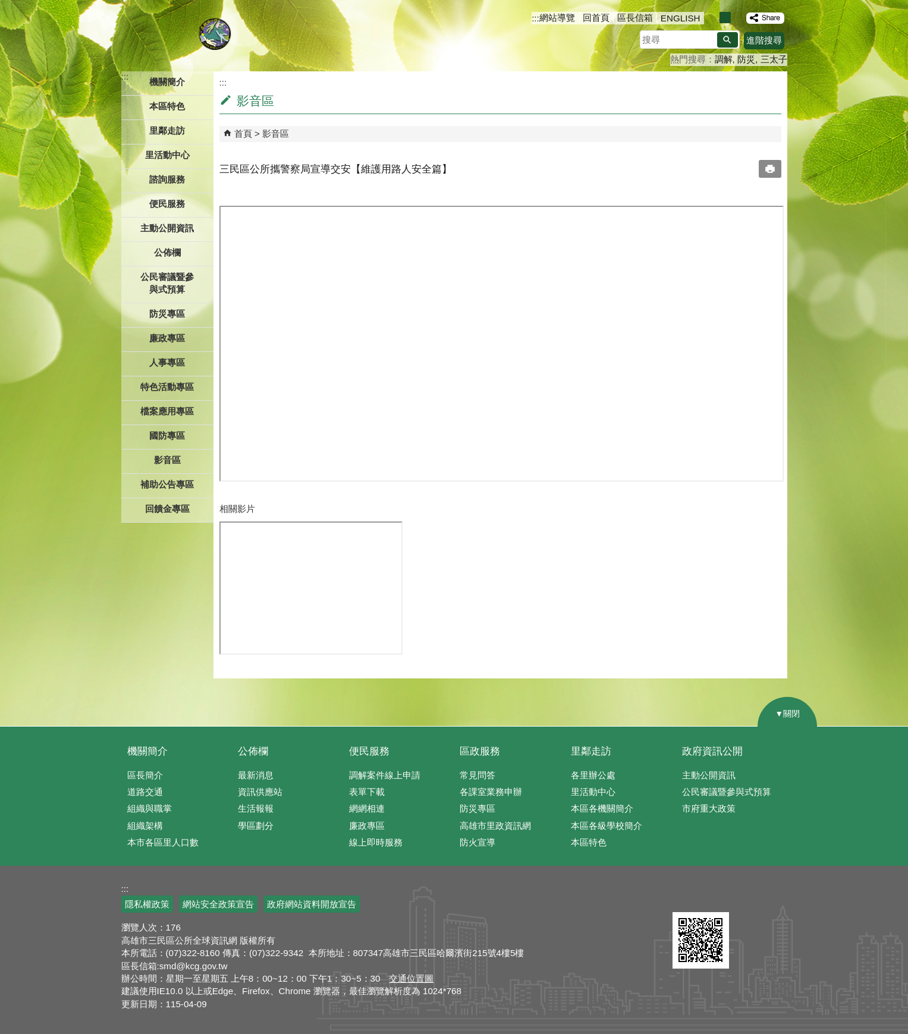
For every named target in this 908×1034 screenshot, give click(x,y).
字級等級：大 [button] (738, 17)
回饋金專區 (167, 509)
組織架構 (145, 826)
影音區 (167, 460)
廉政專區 (367, 826)
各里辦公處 (593, 775)
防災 (746, 59)
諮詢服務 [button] (167, 179)
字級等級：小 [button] (713, 17)
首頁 (243, 133)
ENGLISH (680, 18)
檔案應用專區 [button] (167, 411)
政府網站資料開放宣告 (311, 904)
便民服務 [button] (167, 204)
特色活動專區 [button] (167, 387)
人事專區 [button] (167, 362)
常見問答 (477, 775)
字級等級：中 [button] (725, 17)
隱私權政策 (147, 904)
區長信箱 (635, 17)
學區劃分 (256, 826)
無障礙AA (744, 898)
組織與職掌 (149, 808)
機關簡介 (147, 751)
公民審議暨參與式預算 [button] (167, 283)
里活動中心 (167, 155)
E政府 (685, 897)
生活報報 (256, 808)
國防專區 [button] (167, 435)
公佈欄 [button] (167, 252)
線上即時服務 (376, 842)
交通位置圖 (411, 978)
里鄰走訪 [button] (167, 130)
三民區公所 (215, 32)
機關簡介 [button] (167, 82)
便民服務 (369, 751)
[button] (727, 40)
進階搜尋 (764, 40)
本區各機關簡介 (602, 808)
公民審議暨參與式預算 (726, 792)
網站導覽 (557, 17)
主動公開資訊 (709, 775)
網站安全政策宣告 (218, 904)
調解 (724, 59)
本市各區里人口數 (163, 842)
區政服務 (480, 751)
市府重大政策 (709, 808)
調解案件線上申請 (384, 775)
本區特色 (589, 842)
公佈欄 (253, 751)
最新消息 (256, 775)
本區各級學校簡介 (606, 826)
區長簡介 (145, 775)
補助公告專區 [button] (167, 484)
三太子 (774, 59)
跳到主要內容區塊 (6, 6)
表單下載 (367, 792)
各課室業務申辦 (491, 792)
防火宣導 (477, 842)
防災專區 (477, 808)
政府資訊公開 (712, 751)
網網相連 (367, 808)
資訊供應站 (260, 792)
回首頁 (596, 17)
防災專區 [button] (167, 314)
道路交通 (145, 792)
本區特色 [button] (167, 106)
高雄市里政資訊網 (495, 826)
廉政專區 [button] (167, 338)
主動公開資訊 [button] (167, 228)
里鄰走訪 (591, 751)
